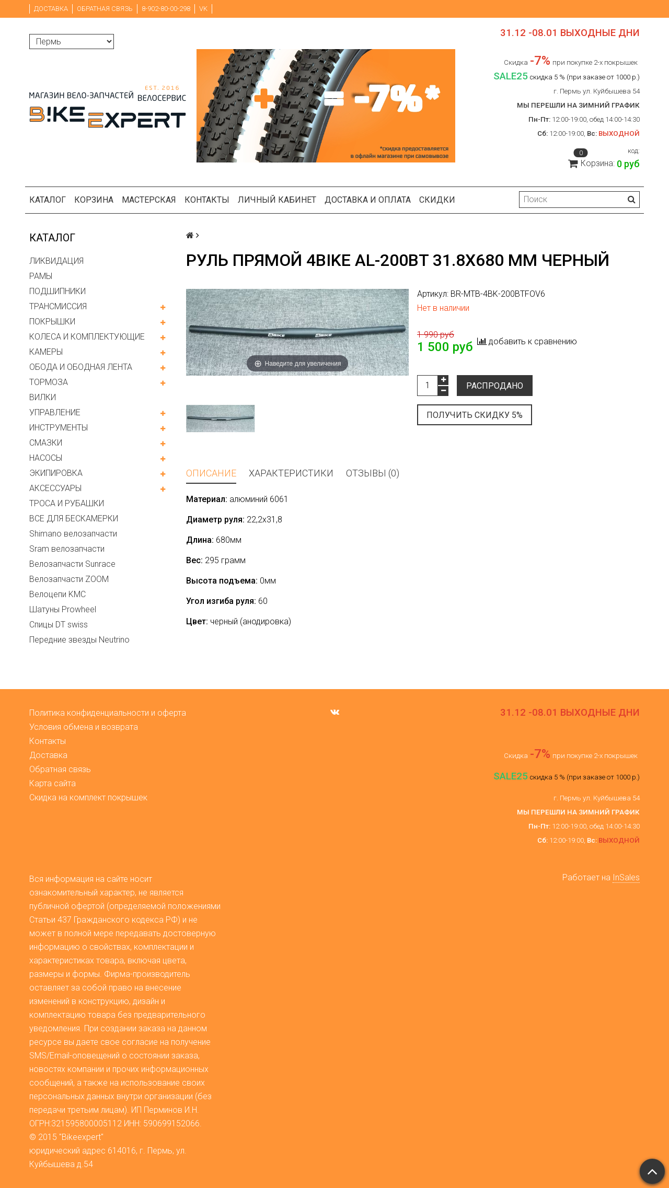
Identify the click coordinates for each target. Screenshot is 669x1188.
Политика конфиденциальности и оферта (107, 713)
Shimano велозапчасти (73, 534)
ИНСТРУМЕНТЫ (58, 428)
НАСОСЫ (45, 458)
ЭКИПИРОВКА (56, 473)
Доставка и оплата (368, 200)
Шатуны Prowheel (62, 609)
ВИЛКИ (42, 397)
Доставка (51, 9)
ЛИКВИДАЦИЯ (56, 261)
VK (203, 9)
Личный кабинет (277, 200)
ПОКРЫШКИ (52, 322)
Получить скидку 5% (474, 415)
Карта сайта (52, 783)
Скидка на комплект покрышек (88, 797)
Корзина (93, 200)
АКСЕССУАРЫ (55, 488)
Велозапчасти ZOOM (69, 579)
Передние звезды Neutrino (79, 640)
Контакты (206, 200)
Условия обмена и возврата (83, 727)
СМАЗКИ (45, 443)
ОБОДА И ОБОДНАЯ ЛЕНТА (80, 367)
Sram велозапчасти (67, 549)
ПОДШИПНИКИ (57, 291)
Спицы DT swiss (58, 625)
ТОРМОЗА (48, 382)
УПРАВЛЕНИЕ (54, 412)
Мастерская (149, 200)
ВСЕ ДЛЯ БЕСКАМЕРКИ (73, 518)
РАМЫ (40, 276)
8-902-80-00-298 (166, 9)
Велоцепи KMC (57, 594)
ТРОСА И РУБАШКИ (66, 503)
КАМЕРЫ (46, 352)
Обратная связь (105, 9)
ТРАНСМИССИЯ (58, 306)
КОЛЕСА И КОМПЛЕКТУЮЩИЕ (87, 337)
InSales (626, 877)
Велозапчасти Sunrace (72, 564)
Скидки (437, 200)
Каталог (47, 200)
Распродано (494, 386)
